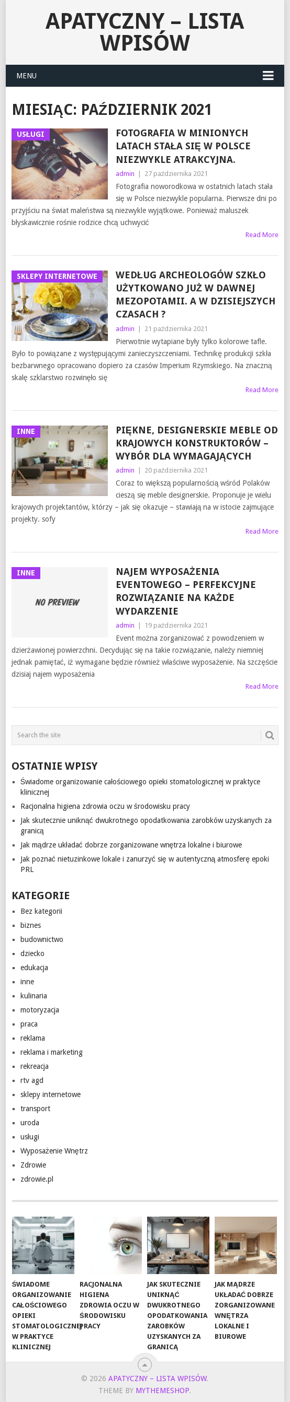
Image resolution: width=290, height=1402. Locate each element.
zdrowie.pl (36, 1179)
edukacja (34, 967)
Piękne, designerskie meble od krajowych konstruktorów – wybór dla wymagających (197, 443)
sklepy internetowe (50, 1094)
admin (125, 174)
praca (29, 1024)
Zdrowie (33, 1165)
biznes (30, 925)
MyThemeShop (162, 1390)
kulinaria (33, 996)
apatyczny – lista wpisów (145, 32)
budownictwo (41, 939)
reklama (32, 1038)
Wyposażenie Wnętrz (54, 1151)
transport (35, 1108)
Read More (262, 235)
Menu (26, 76)
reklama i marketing (51, 1052)
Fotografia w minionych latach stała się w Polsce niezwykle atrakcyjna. (183, 145)
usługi (29, 1137)
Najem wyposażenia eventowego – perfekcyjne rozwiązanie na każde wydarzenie (186, 591)
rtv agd (31, 1080)
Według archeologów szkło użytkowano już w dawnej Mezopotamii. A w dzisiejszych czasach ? (195, 294)
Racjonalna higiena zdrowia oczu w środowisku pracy (105, 806)
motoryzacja (39, 1010)
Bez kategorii (41, 911)
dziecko (32, 953)
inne (27, 981)
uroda (29, 1122)
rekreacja (34, 1066)
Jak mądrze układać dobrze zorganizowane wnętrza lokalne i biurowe (131, 845)
